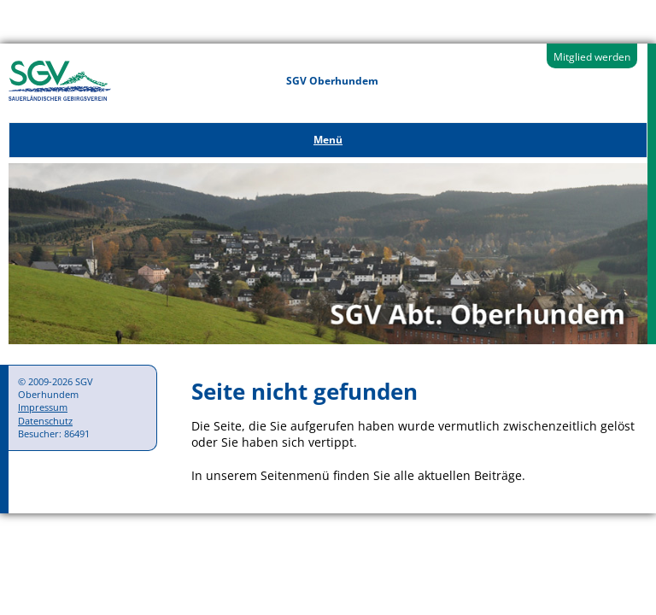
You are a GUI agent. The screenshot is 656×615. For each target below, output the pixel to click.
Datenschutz (45, 420)
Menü (328, 139)
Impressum (42, 407)
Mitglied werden (592, 57)
